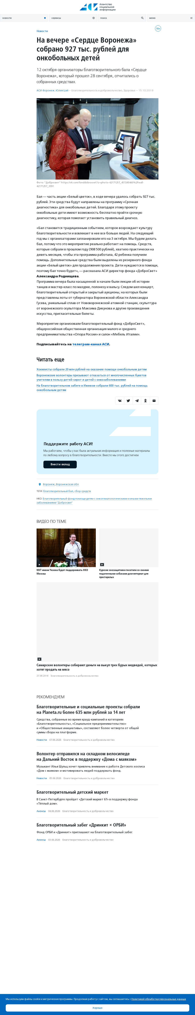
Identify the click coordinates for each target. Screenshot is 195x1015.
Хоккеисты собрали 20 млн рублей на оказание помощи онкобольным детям (92, 369)
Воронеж (49, 484)
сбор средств (82, 491)
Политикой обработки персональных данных (158, 999)
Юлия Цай (62, 90)
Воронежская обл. (67, 484)
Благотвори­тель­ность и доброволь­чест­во (96, 90)
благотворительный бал (58, 491)
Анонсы (41, 811)
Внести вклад (60, 464)
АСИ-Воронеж (45, 90)
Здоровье (129, 90)
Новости (42, 31)
